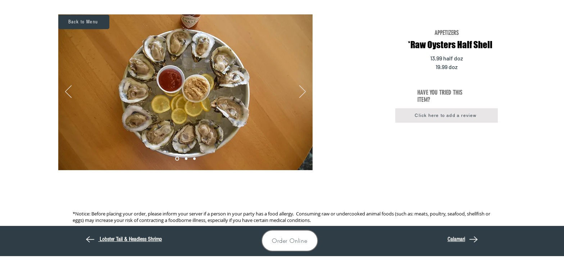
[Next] (302, 92)
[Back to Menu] (83, 22)
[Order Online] (289, 240)
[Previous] (68, 92)
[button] (446, 115)
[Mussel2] (186, 159)
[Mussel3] (194, 159)
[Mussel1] (177, 159)
